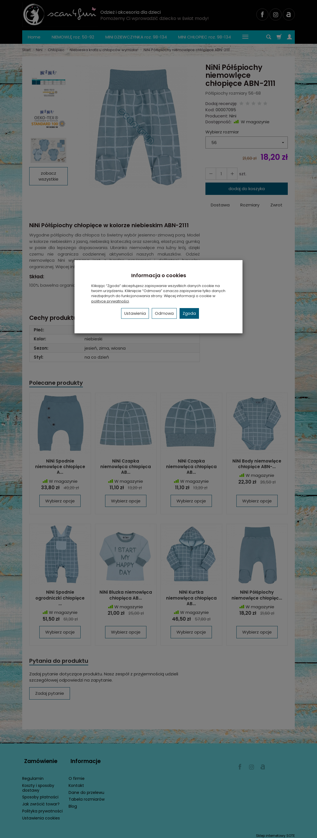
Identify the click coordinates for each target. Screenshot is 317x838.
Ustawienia (135, 313)
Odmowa (164, 313)
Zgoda (189, 313)
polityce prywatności (110, 301)
